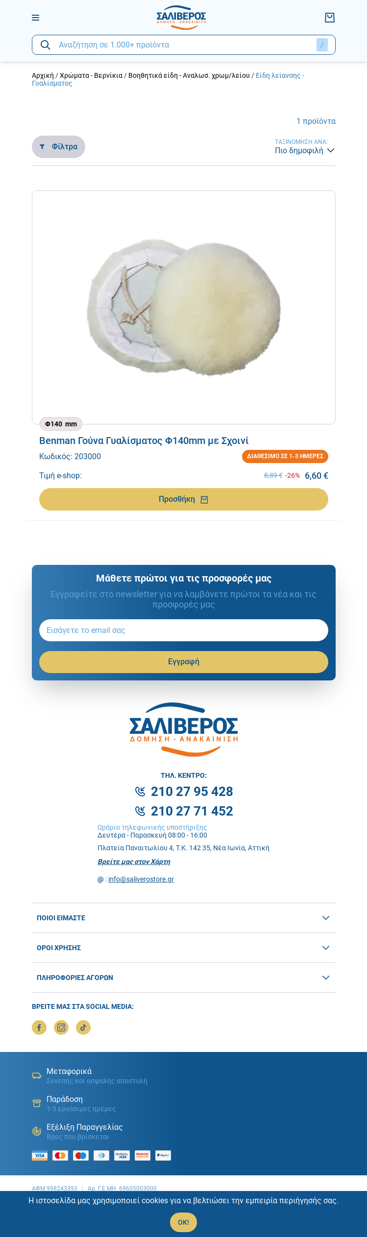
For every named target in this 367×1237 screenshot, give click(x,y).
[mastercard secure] (145, 1155)
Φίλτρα (58, 146)
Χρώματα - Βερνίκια (91, 75)
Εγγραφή (183, 661)
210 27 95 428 (192, 791)
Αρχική (43, 75)
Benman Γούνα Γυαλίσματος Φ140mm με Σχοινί (144, 440)
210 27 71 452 (192, 811)
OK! (183, 1222)
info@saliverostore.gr (141, 879)
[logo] (181, 17)
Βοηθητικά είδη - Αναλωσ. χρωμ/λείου (189, 75)
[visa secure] (124, 1155)
